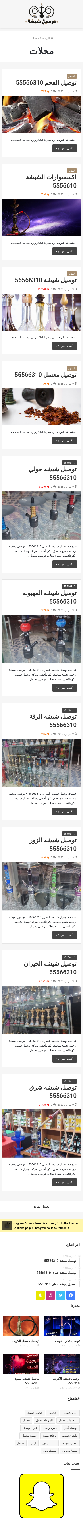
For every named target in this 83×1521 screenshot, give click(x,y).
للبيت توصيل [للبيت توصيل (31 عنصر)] (49, 1443)
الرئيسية (46, 38)
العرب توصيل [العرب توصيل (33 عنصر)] (70, 1412)
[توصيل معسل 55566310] (41, 406)
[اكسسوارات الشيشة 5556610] (41, 217)
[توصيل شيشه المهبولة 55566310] (41, 639)
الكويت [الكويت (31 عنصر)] (52, 1412)
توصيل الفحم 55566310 (46, 82)
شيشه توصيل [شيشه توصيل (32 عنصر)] (29, 1435)
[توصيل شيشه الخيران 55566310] (41, 1010)
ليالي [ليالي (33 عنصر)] (33, 1443)
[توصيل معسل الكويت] (21, 1326)
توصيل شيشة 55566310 (46, 280)
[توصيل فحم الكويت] (62, 1326)
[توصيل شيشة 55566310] (41, 312)
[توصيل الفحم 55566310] (41, 114)
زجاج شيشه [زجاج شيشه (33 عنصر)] (49, 1435)
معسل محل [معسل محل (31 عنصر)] (49, 1450)
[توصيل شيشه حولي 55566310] (41, 515)
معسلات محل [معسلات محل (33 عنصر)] (69, 1450)
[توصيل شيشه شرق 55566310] (41, 1133)
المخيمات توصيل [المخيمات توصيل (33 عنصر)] (68, 1420)
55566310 (69, 462)
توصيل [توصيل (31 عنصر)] (26, 1420)
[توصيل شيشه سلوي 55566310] (21, 1364)
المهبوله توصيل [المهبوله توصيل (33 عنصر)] (44, 1420)
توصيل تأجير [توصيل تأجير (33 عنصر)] (70, 1428)
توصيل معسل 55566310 (46, 374)
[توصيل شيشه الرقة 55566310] (41, 763)
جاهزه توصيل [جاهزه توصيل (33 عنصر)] (50, 1428)
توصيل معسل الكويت (25, 1341)
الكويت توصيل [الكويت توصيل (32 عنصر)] (34, 1412)
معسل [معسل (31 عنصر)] (20, 1443)
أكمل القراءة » (64, 148)
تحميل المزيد (41, 1206)
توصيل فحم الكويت (67, 1341)
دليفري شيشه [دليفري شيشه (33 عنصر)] (69, 1435)
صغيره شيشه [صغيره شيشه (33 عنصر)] (69, 1443)
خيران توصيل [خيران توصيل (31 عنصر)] (30, 1428)
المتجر (71, 76)
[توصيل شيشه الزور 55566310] (41, 886)
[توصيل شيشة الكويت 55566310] (62, 1364)
